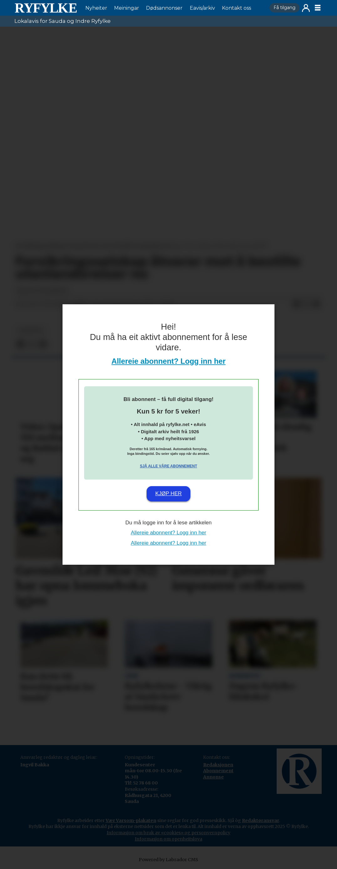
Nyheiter (96, 8)
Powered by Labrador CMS (168, 859)
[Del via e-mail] (316, 304)
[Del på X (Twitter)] (306, 304)
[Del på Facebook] (296, 304)
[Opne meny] (317, 8)
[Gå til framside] (45, 8)
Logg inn (306, 8)
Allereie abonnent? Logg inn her (169, 361)
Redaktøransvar (260, 820)
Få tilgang (284, 7)
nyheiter (30, 330)
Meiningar (126, 8)
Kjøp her (168, 493)
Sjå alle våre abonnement (168, 466)
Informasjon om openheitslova (168, 839)
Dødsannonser (164, 8)
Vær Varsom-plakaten (131, 820)
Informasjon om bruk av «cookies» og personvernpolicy (168, 833)
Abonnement (218, 771)
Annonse (213, 777)
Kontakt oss (236, 8)
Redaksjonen (218, 765)
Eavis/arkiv (202, 8)
